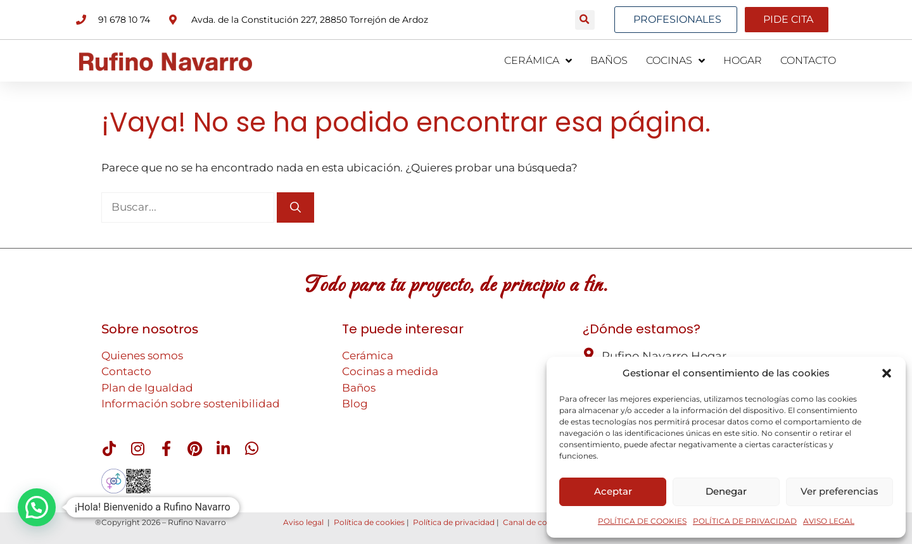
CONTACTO (808, 60)
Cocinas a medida (390, 371)
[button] (886, 373)
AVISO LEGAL (828, 521)
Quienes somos (142, 355)
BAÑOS (609, 60)
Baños (359, 387)
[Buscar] (295, 207)
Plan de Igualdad (147, 387)
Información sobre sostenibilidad (190, 403)
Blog (355, 403)
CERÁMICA (538, 60)
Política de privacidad (454, 522)
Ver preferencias (839, 491)
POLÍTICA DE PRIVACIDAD (745, 521)
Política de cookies (369, 522)
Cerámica (367, 355)
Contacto (126, 371)
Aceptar (613, 491)
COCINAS (675, 60)
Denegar (726, 491)
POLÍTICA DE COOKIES (642, 521)
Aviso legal (303, 522)
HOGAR (742, 60)
